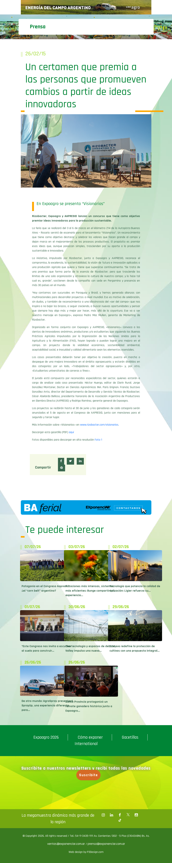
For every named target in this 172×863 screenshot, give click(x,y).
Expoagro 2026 (46, 737)
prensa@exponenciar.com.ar (106, 844)
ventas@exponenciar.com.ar (66, 844)
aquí (71, 432)
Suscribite (89, 775)
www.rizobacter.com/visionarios (99, 425)
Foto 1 (98, 440)
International (86, 744)
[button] (61, 461)
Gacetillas (130, 737)
